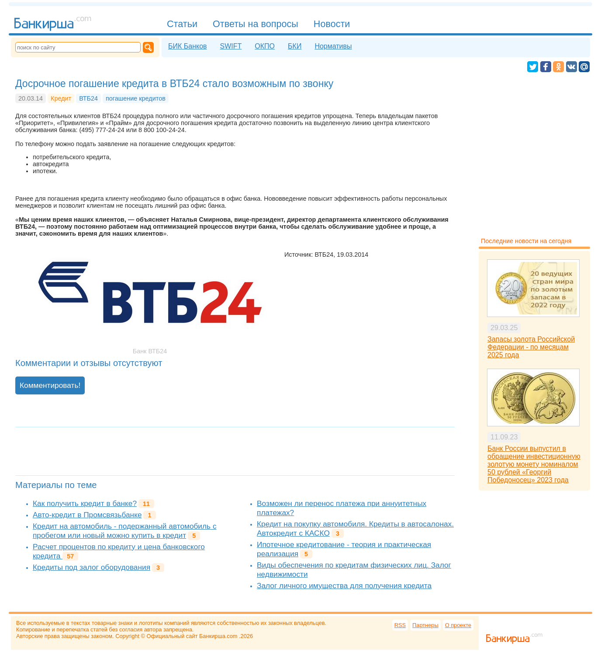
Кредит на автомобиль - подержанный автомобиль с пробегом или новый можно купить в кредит (125, 531)
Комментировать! (50, 385)
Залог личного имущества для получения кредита (344, 585)
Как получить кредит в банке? (85, 503)
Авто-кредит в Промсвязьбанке (87, 514)
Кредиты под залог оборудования (91, 567)
